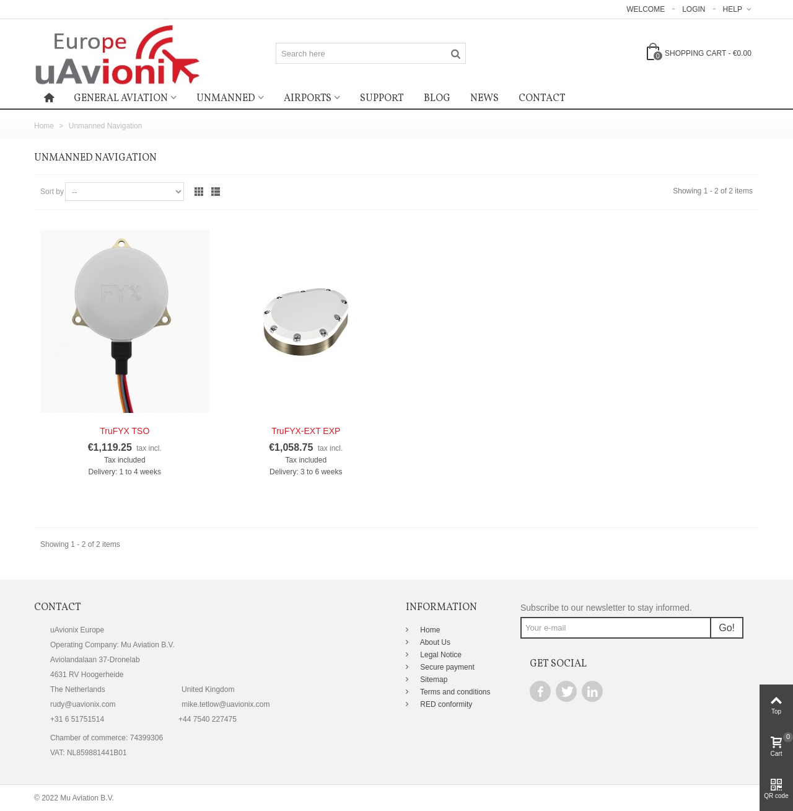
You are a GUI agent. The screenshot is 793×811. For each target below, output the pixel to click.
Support (382, 98)
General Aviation (121, 98)
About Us (434, 642)
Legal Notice (440, 654)
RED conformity (445, 704)
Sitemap (432, 679)
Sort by (52, 191)
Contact (542, 98)
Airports (307, 98)
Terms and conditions (454, 692)
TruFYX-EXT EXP (305, 431)
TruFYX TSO (124, 431)
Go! (727, 628)
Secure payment (446, 667)
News (484, 98)
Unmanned (225, 98)
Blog (437, 98)
